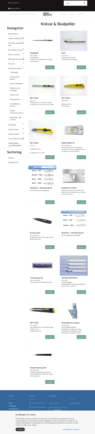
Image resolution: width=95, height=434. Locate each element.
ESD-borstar (14, 95)
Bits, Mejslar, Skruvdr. (15, 50)
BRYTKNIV (34, 98)
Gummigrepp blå (36, 278)
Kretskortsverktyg (14, 68)
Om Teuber (24, 14)
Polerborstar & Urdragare (15, 89)
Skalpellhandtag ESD (38, 368)
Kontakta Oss (32, 14)
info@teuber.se (14, 8)
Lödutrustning (13, 129)
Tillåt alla (20, 429)
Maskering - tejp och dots (15, 118)
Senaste (11, 158)
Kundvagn (80, 14)
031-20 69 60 (13, 3)
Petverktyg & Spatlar (14, 78)
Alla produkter (13, 34)
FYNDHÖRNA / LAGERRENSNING (14, 144)
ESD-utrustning (13, 54)
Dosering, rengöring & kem (16, 44)
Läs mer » (50, 67)
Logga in (72, 14)
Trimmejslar (14, 72)
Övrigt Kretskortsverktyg (16, 112)
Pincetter (11, 64)
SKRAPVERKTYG (68, 143)
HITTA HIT (58, 410)
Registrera (64, 14)
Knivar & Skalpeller (16, 83)
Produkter (17, 14)
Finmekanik (12, 125)
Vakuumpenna (15, 99)
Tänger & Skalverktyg (15, 38)
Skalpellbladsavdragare (71, 323)
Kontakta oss (13, 409)
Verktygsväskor (13, 134)
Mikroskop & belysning (16, 59)
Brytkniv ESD (35, 233)
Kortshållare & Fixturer (15, 105)
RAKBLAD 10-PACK (69, 188)
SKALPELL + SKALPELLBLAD (41, 188)
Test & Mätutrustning (16, 139)
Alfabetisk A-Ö (13, 162)
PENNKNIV (34, 53)
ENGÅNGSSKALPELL (70, 278)
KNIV (64, 53)
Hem (10, 403)
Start (11, 14)
